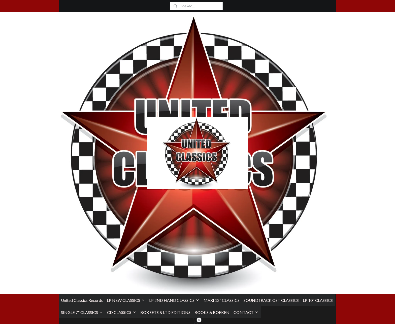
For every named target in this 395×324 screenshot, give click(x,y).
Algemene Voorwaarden (78, 274)
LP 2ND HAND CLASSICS (174, 90)
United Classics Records (82, 90)
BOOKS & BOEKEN (211, 102)
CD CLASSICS (121, 102)
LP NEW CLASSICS (126, 90)
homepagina (217, 184)
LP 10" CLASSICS (318, 90)
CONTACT (246, 102)
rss (231, 315)
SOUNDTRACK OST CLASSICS (271, 90)
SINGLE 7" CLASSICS (82, 102)
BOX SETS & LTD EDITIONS (165, 102)
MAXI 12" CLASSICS (222, 90)
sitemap (220, 315)
